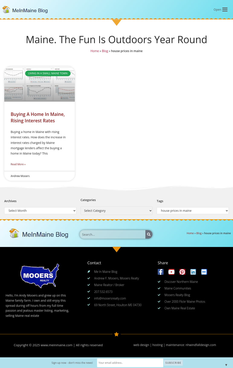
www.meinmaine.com (56, 345)
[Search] (148, 234)
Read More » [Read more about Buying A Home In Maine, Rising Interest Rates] (18, 164)
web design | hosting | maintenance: (159, 345)
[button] (217, 9)
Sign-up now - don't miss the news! (79, 363)
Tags (160, 201)
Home (94, 51)
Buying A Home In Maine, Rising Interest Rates (38, 117)
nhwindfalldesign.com (201, 345)
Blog (105, 51)
